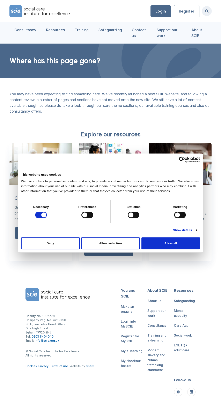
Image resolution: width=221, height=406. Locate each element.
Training (82, 30)
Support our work (167, 33)
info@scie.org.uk (47, 340)
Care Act (181, 325)
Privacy (43, 366)
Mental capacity (180, 313)
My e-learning (131, 351)
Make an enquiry (127, 309)
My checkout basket (131, 363)
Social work (183, 335)
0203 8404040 (42, 336)
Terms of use (59, 366)
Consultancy (25, 30)
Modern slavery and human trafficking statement (156, 360)
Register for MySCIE (130, 338)
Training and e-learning (157, 337)
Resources (55, 30)
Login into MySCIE (128, 323)
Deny (50, 243)
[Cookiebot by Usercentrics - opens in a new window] (182, 160)
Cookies (31, 366)
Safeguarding (110, 30)
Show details (182, 230)
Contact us (139, 33)
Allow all (170, 243)
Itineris (90, 366)
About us (154, 301)
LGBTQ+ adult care (181, 347)
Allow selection (110, 243)
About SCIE (196, 33)
